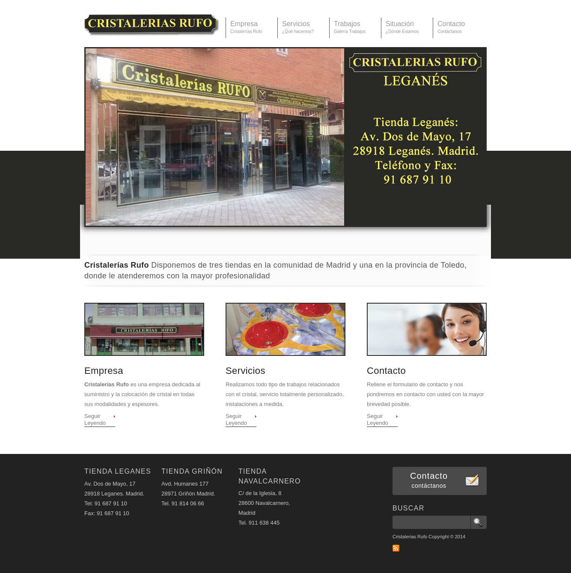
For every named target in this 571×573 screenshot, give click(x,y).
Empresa (103, 370)
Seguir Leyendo (95, 419)
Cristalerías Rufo (152, 21)
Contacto (386, 370)
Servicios (245, 370)
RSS (396, 548)
